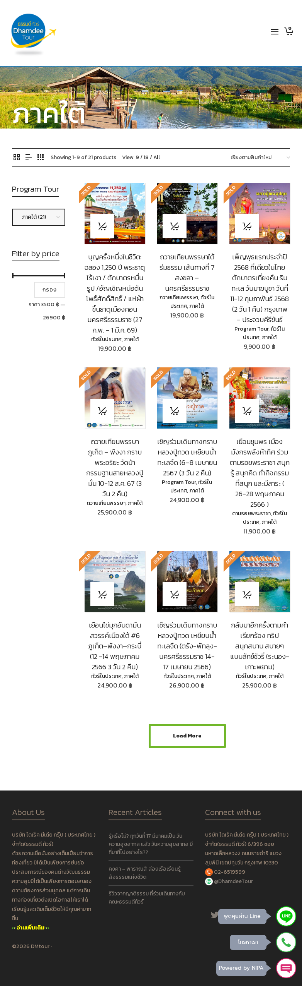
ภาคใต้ (131, 339)
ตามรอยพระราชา (251, 513)
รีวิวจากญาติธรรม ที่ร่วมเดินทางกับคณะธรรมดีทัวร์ (147, 898)
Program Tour (251, 329)
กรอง (49, 290)
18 (146, 157)
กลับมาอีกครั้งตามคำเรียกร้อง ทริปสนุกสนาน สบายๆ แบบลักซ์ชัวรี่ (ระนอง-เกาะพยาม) (259, 646)
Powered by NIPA (241, 968)
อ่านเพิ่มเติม (30, 928)
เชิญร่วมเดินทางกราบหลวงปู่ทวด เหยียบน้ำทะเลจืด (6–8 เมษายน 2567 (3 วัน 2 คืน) (187, 457)
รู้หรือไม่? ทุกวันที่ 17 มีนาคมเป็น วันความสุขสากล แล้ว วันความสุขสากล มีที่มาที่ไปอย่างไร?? (151, 844)
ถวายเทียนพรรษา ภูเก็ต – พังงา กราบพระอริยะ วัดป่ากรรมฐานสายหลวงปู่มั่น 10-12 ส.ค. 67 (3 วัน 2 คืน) (114, 467)
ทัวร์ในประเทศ (106, 339)
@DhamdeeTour (233, 881)
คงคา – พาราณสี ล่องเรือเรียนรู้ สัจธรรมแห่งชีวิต (145, 873)
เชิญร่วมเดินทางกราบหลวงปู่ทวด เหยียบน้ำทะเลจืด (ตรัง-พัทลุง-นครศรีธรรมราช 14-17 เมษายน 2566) (187, 646)
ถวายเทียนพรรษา (178, 297)
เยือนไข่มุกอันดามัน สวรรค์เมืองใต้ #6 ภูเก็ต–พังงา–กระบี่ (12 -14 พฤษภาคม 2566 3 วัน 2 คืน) (114, 646)
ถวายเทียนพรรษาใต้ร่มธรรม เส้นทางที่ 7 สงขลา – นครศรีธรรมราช (187, 272)
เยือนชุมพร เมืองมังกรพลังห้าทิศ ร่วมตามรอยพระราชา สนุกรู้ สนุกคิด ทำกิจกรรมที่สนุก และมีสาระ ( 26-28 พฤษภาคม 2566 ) (260, 472)
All (156, 157)
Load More (187, 736)
